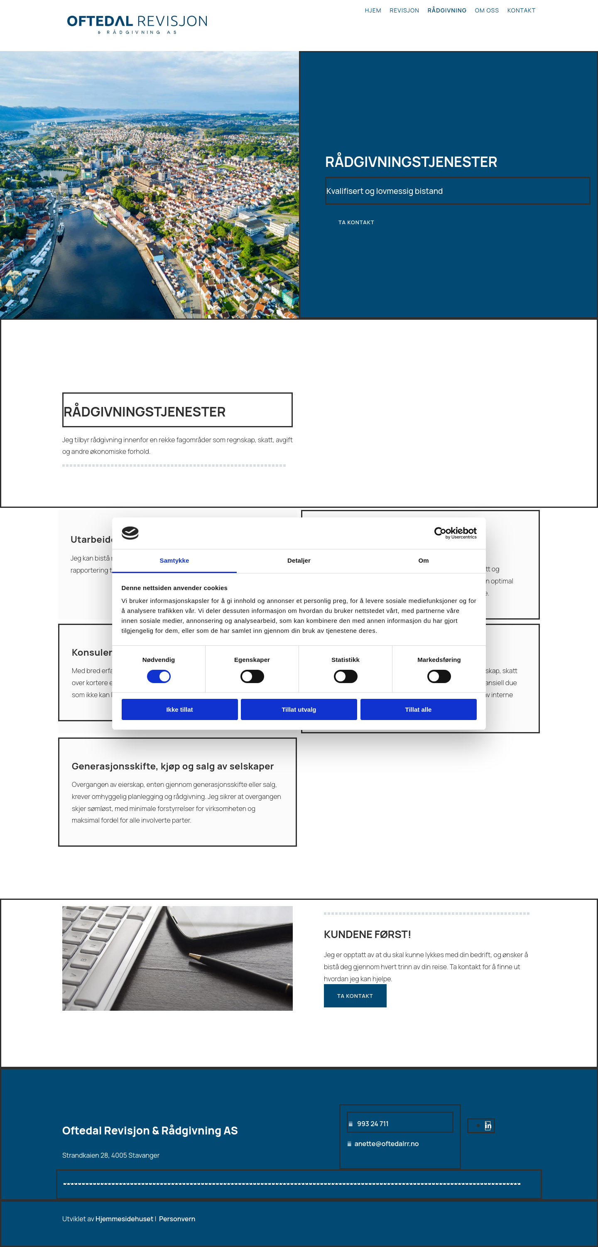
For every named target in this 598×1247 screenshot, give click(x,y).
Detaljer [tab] (299, 560)
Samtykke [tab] (174, 560)
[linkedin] (488, 1125)
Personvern (177, 1218)
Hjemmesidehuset (124, 1218)
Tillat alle (418, 709)
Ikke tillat (179, 709)
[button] (356, 222)
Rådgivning (447, 10)
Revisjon (404, 10)
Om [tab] (423, 560)
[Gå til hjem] (137, 40)
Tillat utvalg (299, 709)
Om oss (487, 10)
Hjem (373, 10)
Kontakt (521, 10)
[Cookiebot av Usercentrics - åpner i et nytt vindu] (440, 533)
